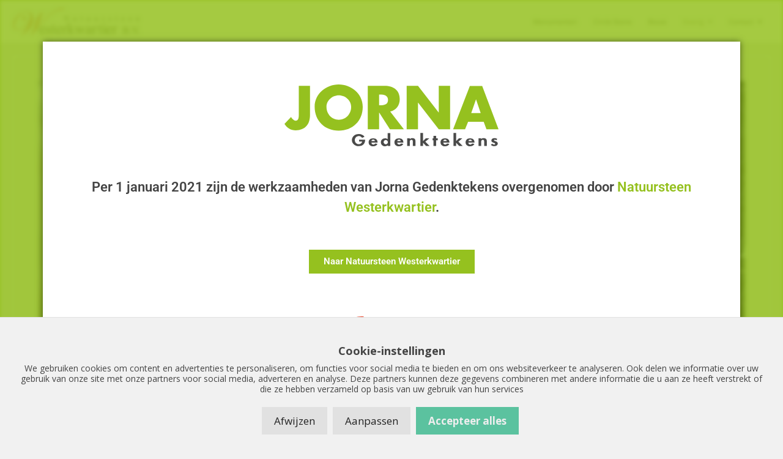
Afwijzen (294, 421)
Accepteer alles (467, 421)
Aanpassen (371, 421)
